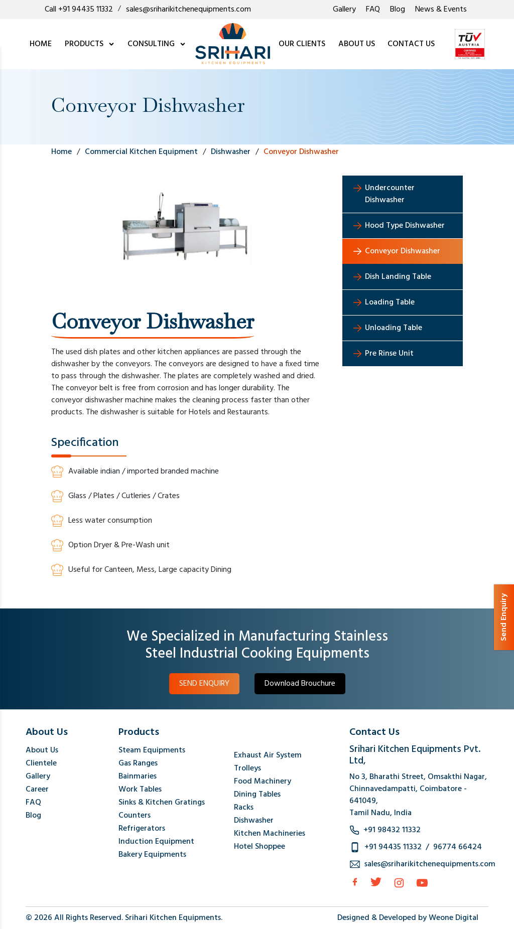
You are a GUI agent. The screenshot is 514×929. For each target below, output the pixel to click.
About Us (42, 750)
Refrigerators (141, 828)
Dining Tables (257, 794)
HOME (41, 44)
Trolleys (247, 768)
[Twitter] (375, 881)
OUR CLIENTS (302, 44)
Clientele (41, 763)
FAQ (373, 9)
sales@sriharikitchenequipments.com (188, 9)
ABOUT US (356, 44)
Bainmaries (137, 776)
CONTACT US (411, 44)
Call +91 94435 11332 (79, 9)
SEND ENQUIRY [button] (204, 683)
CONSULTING (156, 44)
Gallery (344, 9)
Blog (397, 9)
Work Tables (140, 789)
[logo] (232, 44)
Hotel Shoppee (259, 846)
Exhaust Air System (268, 755)
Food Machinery (262, 781)
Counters (134, 815)
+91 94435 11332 (393, 847)
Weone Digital (453, 917)
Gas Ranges (138, 763)
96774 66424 (457, 847)
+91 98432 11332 (392, 830)
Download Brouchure (300, 683)
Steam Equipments (151, 750)
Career (37, 789)
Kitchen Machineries (269, 833)
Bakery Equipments (152, 854)
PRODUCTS (90, 44)
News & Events (441, 9)
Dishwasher (254, 820)
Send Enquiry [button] (503, 617)
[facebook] (354, 881)
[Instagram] (399, 882)
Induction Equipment (156, 841)
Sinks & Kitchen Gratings (161, 802)
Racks (243, 807)
